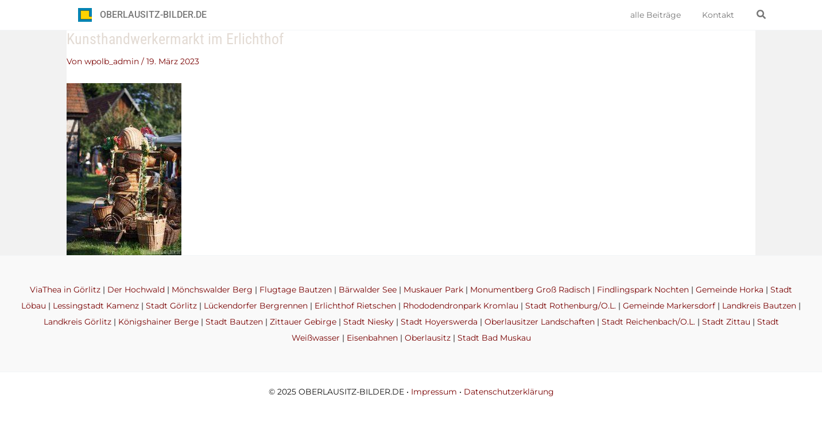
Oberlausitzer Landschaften (539, 322)
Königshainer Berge (158, 322)
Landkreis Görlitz (77, 322)
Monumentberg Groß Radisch (530, 289)
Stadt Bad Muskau (494, 338)
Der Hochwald (136, 289)
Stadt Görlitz (171, 305)
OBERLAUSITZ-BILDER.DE (153, 14)
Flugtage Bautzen (295, 289)
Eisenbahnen (372, 338)
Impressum (434, 392)
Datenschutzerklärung (509, 392)
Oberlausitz (428, 338)
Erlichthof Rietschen (355, 305)
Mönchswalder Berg (212, 289)
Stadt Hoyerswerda (439, 322)
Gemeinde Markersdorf (669, 305)
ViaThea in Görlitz (65, 289)
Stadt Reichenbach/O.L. (648, 322)
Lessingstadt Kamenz (96, 305)
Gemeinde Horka (729, 289)
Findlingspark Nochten (643, 289)
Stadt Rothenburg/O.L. (570, 305)
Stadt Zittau (726, 322)
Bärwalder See (368, 289)
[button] (762, 14)
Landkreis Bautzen (759, 305)
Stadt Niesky (368, 322)
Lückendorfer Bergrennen (256, 305)
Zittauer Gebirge (303, 322)
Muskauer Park (433, 289)
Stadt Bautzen (234, 322)
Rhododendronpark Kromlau (460, 305)
